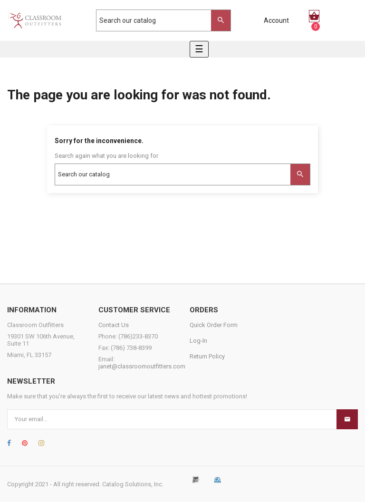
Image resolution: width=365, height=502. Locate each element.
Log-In (198, 340)
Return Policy (207, 356)
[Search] (158, 20)
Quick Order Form (214, 324)
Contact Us (113, 324)
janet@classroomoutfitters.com (141, 366)
